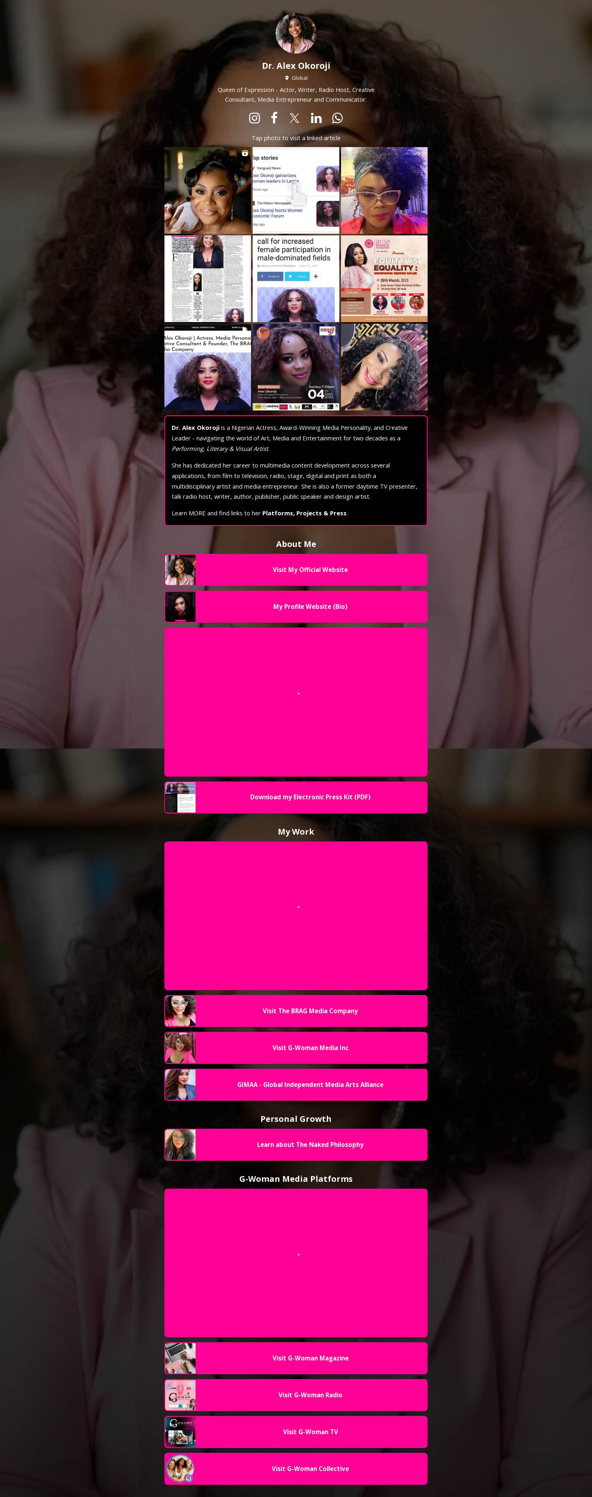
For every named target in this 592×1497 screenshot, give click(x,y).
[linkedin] (317, 118)
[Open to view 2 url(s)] (296, 190)
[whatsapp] (338, 118)
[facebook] (274, 118)
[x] (294, 118)
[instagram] (254, 118)
